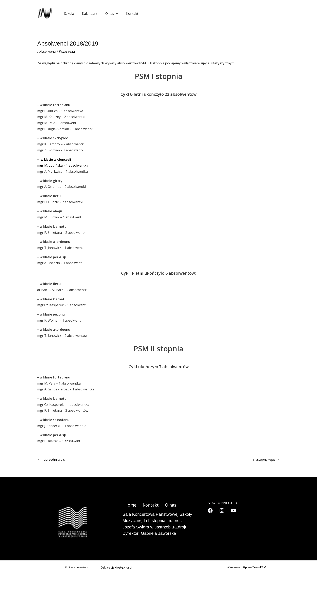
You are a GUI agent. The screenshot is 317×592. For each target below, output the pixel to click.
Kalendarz (87, 13)
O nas (107, 13)
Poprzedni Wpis (52, 459)
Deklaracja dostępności (116, 568)
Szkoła (68, 13)
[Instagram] (221, 510)
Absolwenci (47, 51)
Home (129, 505)
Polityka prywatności (76, 568)
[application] (112, 13)
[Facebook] (210, 510)
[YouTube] (233, 510)
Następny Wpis (265, 459)
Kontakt (126, 13)
